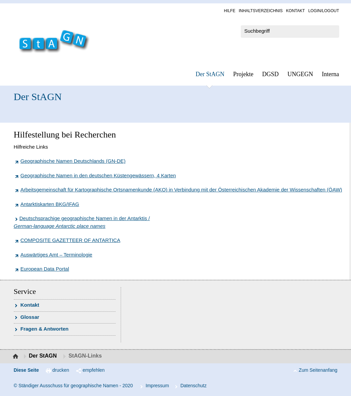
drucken (60, 370)
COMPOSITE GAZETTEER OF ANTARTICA (70, 240)
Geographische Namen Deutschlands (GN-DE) (73, 161)
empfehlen (94, 370)
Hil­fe (229, 10)
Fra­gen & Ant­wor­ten (45, 329)
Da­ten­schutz (193, 385)
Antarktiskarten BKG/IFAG (50, 204)
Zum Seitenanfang (318, 370)
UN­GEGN (300, 74)
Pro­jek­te (243, 74)
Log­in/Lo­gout (323, 10)
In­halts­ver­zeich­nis (261, 10)
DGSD (270, 74)
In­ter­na (330, 74)
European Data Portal (45, 269)
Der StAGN (210, 74)
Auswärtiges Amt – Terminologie (56, 254)
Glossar (30, 317)
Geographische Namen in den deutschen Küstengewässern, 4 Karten (98, 175)
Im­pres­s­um (157, 385)
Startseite (16, 356)
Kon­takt (295, 10)
